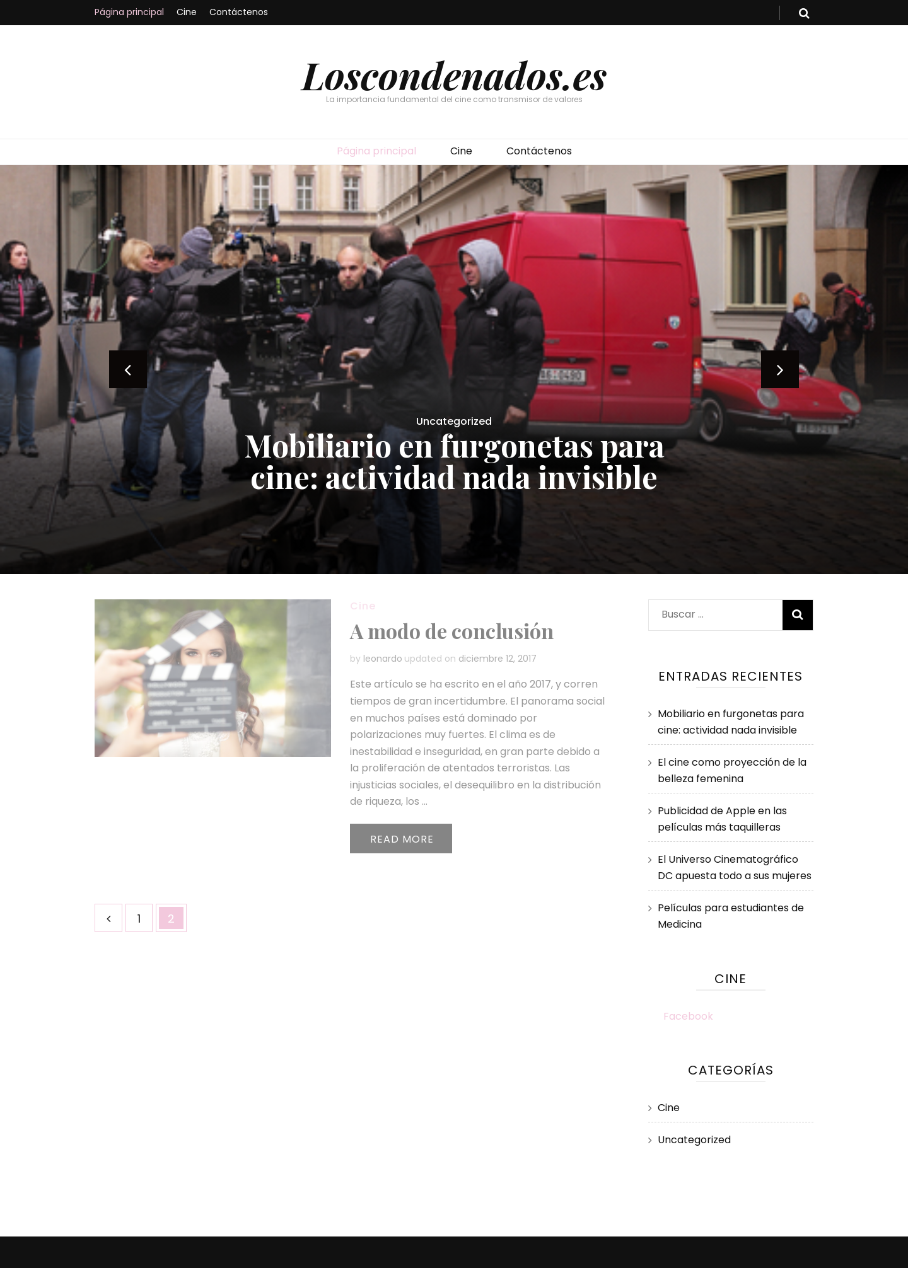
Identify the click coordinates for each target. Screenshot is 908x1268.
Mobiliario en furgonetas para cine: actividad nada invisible (454, 460)
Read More (402, 839)
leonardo (382, 658)
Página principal (129, 12)
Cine (187, 12)
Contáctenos (238, 12)
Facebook (688, 1016)
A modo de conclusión (452, 630)
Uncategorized (454, 421)
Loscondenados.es (454, 74)
